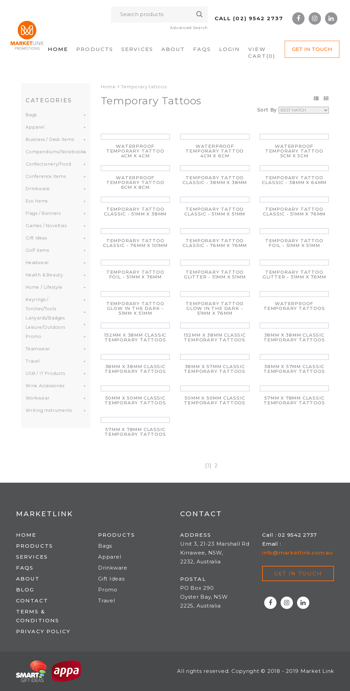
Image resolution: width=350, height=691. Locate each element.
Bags (31, 114)
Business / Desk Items (49, 139)
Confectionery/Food (47, 164)
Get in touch (298, 573)
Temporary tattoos (144, 86)
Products (94, 49)
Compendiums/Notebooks (52, 151)
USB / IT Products (45, 373)
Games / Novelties (45, 225)
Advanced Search (188, 27)
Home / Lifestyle (43, 287)
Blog (25, 589)
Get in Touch (312, 49)
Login (229, 49)
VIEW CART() (261, 52)
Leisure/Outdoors (45, 327)
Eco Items (36, 201)
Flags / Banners (43, 213)
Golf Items (37, 250)
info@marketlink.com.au (297, 552)
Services (137, 49)
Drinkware (37, 188)
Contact (32, 600)
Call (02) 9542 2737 (248, 18)
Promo (33, 336)
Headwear (37, 262)
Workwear (37, 398)
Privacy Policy (43, 631)
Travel (32, 361)
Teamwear (37, 348)
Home (58, 49)
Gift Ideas (36, 237)
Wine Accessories (44, 385)
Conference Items (45, 176)
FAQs (202, 49)
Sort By (267, 110)
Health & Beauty (44, 274)
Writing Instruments (48, 410)
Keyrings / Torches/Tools (40, 304)
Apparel (34, 127)
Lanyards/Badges (45, 318)
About (173, 49)
